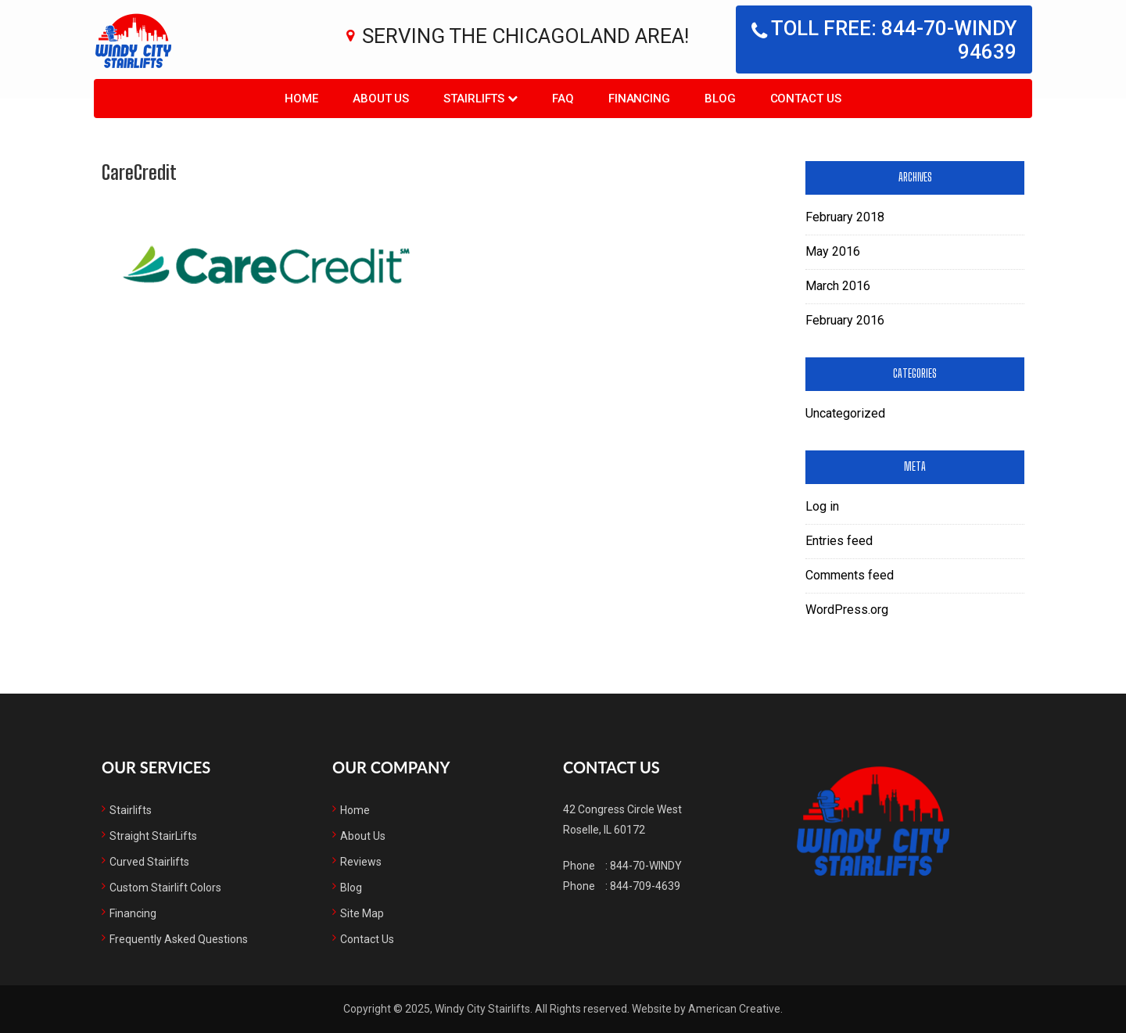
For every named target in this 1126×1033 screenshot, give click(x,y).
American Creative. (735, 1009)
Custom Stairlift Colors (165, 887)
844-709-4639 (645, 886)
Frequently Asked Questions (178, 939)
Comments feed (849, 575)
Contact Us (367, 939)
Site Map (362, 913)
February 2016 (844, 320)
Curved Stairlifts (149, 861)
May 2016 (832, 251)
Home (355, 810)
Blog (351, 887)
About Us (362, 836)
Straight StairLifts (153, 836)
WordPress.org (846, 609)
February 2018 (844, 217)
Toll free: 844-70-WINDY (884, 39)
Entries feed (839, 540)
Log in (822, 506)
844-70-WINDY (646, 865)
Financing (132, 913)
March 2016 (837, 285)
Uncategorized (845, 413)
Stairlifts (130, 810)
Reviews (361, 861)
